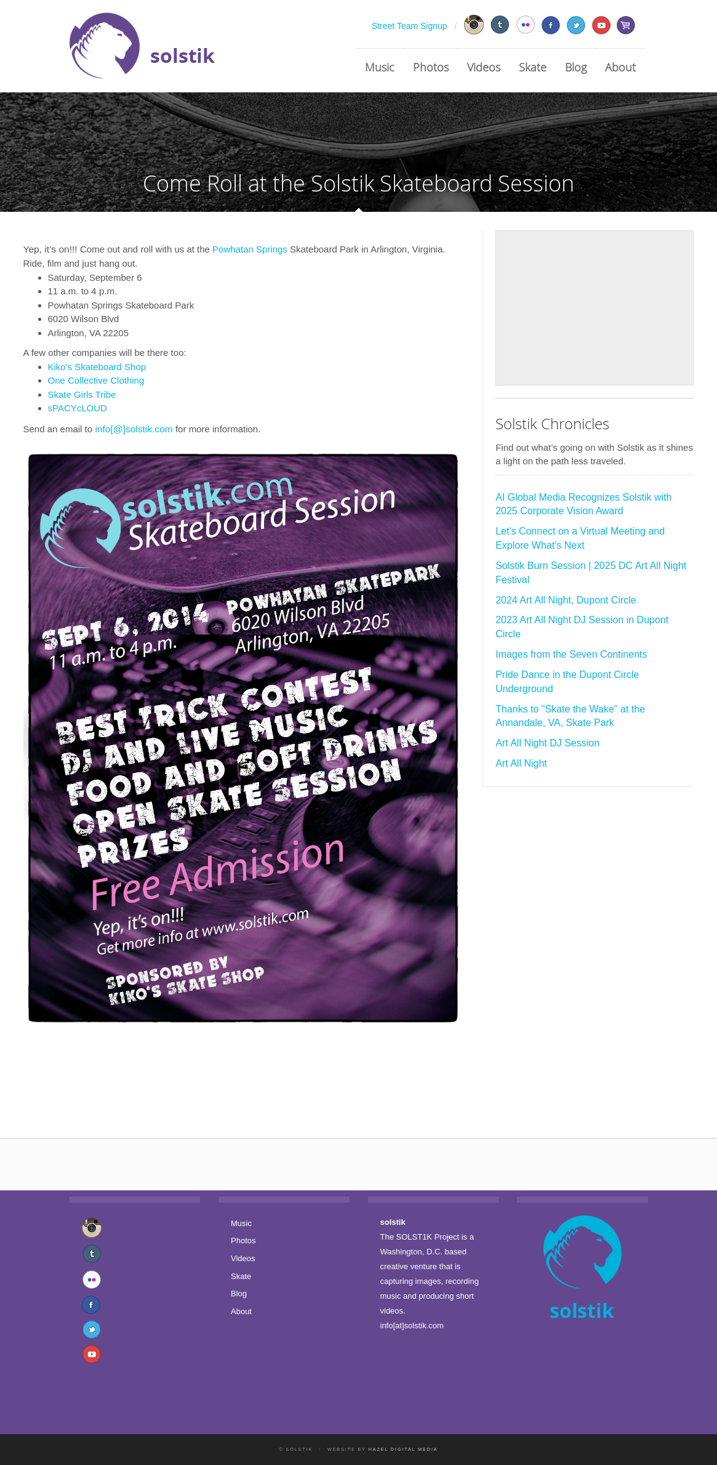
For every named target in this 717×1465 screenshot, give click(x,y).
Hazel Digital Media (403, 1449)
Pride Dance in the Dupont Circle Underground (567, 681)
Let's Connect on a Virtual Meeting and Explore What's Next (580, 538)
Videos (483, 67)
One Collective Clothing (96, 380)
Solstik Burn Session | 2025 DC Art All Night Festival (590, 572)
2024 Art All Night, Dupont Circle (565, 600)
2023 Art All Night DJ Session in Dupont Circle (581, 627)
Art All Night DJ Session (547, 743)
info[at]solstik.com (412, 1325)
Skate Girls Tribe (82, 394)
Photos (431, 67)
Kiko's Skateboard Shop (97, 366)
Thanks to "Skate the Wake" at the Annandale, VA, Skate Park (570, 716)
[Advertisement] (594, 308)
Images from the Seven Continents (571, 654)
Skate (533, 67)
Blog (576, 67)
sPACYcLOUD (77, 408)
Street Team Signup (409, 26)
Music (380, 67)
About (620, 67)
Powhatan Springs (249, 249)
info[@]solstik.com (133, 429)
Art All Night (521, 763)
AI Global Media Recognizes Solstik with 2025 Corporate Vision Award (583, 504)
